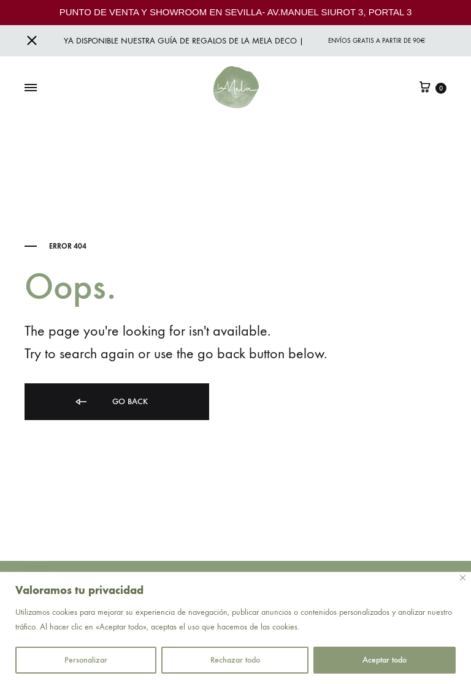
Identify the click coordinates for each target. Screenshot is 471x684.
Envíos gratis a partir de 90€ (376, 41)
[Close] (462, 578)
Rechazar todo (235, 660)
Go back (111, 402)
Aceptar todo (384, 660)
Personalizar (85, 660)
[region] (235, 628)
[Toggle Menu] (31, 88)
